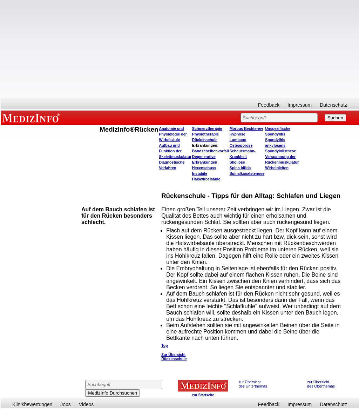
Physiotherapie (205, 134)
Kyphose (237, 134)
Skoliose (237, 162)
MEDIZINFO (32, 118)
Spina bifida (240, 168)
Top (164, 345)
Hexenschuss (204, 168)
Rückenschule (204, 140)
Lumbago (238, 140)
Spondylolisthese (280, 151)
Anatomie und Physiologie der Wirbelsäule (173, 134)
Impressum (299, 105)
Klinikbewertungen (32, 404)
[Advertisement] (180, 49)
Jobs (65, 404)
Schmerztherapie (207, 128)
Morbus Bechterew (246, 128)
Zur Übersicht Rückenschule (174, 356)
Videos (86, 404)
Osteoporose (241, 145)
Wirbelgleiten (277, 168)
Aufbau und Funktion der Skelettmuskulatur (175, 151)
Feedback (268, 105)
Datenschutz (333, 105)
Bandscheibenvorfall (210, 151)
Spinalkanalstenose (247, 173)
